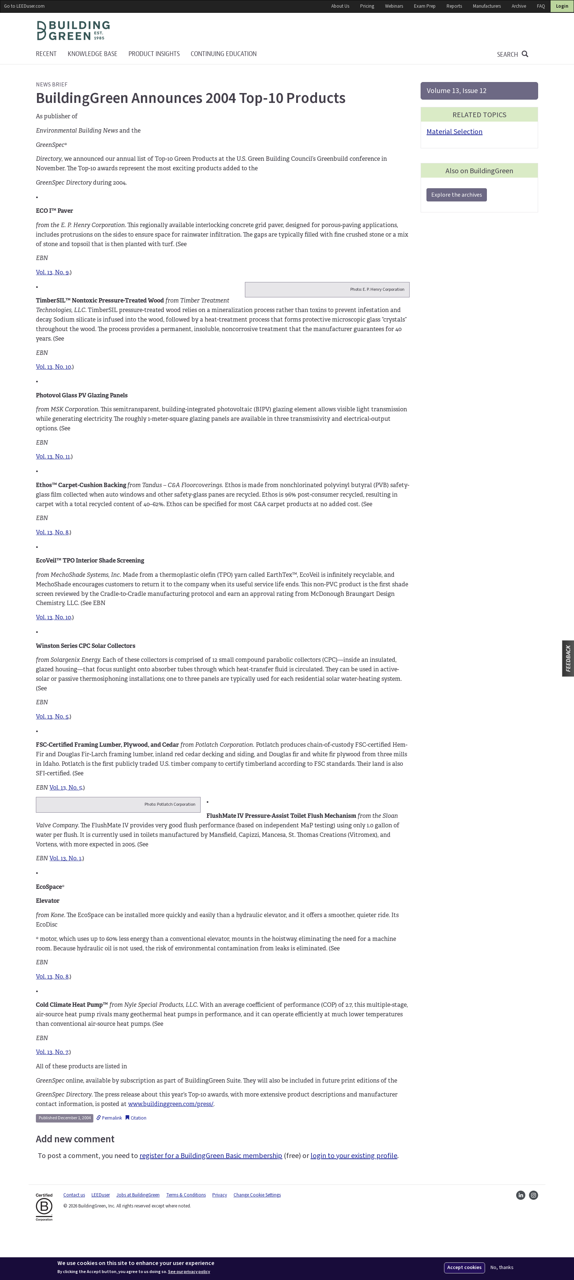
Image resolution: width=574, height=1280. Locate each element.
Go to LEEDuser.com (24, 6)
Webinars (394, 6)
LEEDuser (101, 1242)
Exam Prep (425, 6)
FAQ (541, 6)
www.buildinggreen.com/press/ (170, 1151)
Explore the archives (456, 195)
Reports (454, 6)
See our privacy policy (189, 1272)
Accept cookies (464, 1267)
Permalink (109, 1165)
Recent (46, 54)
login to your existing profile (353, 1203)
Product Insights (154, 54)
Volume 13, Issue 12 (457, 91)
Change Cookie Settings (257, 1242)
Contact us (74, 1242)
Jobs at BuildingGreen (138, 1242)
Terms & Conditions (186, 1242)
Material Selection (454, 132)
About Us (340, 6)
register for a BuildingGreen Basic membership (210, 1203)
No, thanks (502, 1267)
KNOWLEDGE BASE (93, 54)
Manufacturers (487, 6)
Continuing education (224, 54)
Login (562, 6)
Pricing (367, 6)
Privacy (219, 1242)
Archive (519, 6)
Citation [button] (135, 1165)
